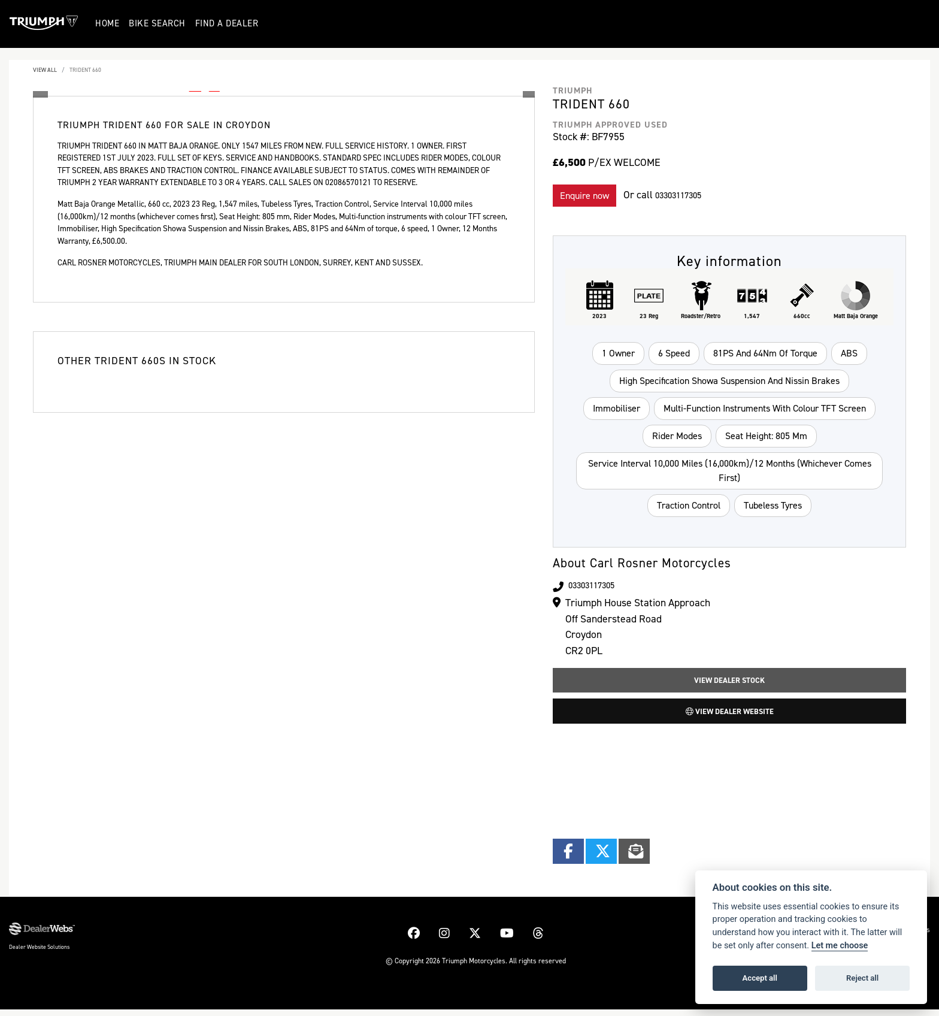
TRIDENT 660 (85, 70)
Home (109, 23)
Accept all (760, 977)
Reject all (862, 977)
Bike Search (159, 23)
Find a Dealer (228, 23)
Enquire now (584, 195)
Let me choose (839, 946)
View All (45, 70)
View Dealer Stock (729, 682)
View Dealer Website (730, 716)
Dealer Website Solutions (39, 953)
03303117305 (684, 195)
